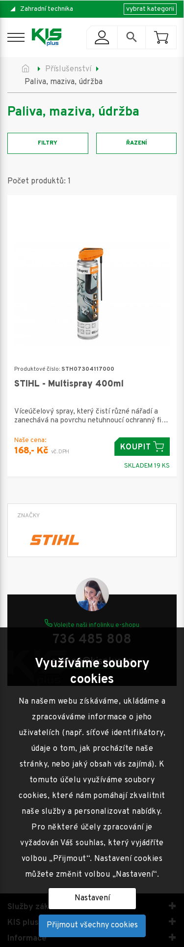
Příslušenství (68, 69)
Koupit (142, 446)
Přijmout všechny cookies (92, 925)
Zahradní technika (46, 9)
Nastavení (92, 898)
